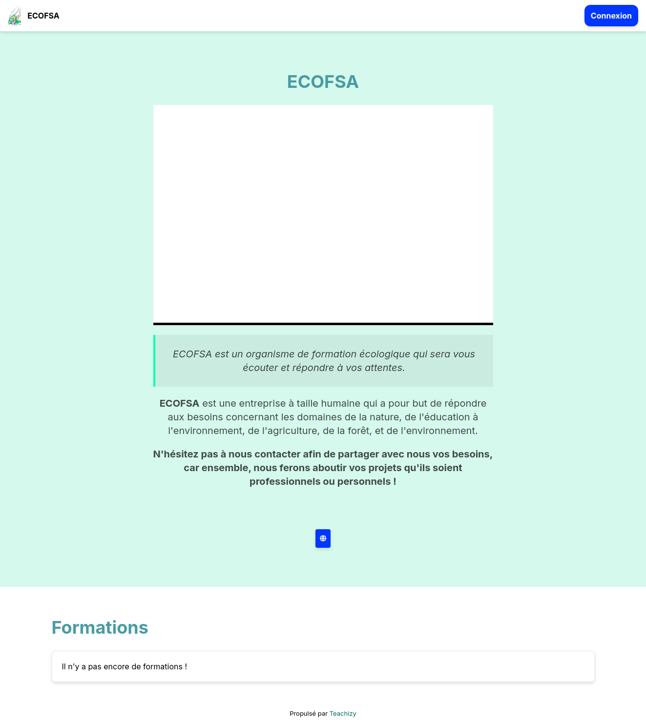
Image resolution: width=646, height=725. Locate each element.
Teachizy (343, 713)
